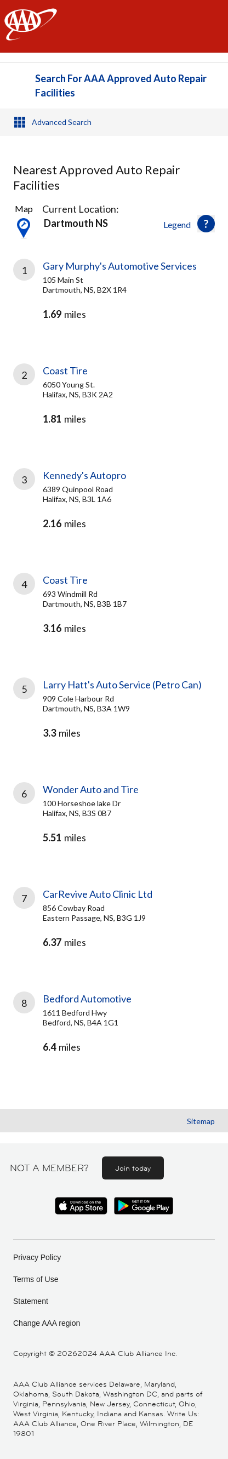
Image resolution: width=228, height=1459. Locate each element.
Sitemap (201, 1121)
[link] (114, 299)
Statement (30, 1301)
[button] (206, 223)
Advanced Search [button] (62, 122)
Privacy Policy (37, 1257)
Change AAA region (46, 1323)
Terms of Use (35, 1279)
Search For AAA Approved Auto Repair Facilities (121, 85)
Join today (133, 1168)
